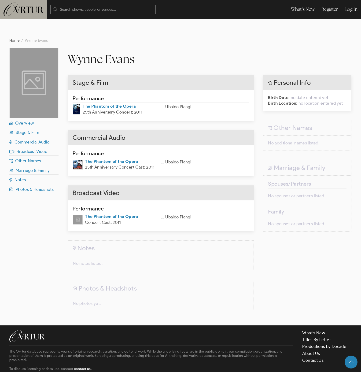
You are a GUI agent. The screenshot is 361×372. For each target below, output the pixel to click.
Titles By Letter (316, 321)
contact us (82, 350)
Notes (17, 161)
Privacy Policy (120, 364)
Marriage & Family (29, 151)
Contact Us (313, 341)
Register (329, 9)
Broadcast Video (28, 132)
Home (14, 21)
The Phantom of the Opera (109, 87)
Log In (351, 9)
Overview (21, 104)
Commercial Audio (29, 123)
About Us (311, 334)
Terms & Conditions (84, 364)
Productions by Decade (324, 327)
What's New (302, 9)
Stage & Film (24, 113)
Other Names (25, 142)
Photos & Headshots (31, 170)
